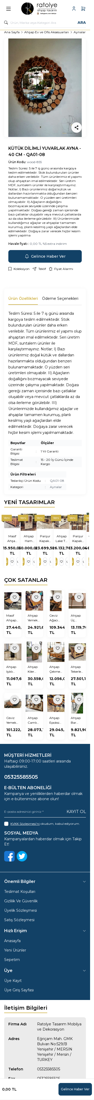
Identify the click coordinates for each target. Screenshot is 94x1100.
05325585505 (48, 1069)
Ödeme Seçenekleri (60, 298)
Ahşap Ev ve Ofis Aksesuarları (46, 32)
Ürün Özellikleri (23, 298)
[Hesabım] (74, 8)
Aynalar (80, 32)
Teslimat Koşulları (19, 891)
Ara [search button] (82, 22)
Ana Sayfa (12, 32)
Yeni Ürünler (15, 950)
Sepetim (12, 959)
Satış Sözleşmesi (19, 919)
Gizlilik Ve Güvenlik (21, 901)
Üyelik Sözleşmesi (20, 910)
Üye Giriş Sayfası (19, 990)
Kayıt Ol (76, 811)
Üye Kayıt (13, 980)
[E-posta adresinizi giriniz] (45, 811)
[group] (45, 87)
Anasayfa (12, 940)
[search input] (45, 22)
